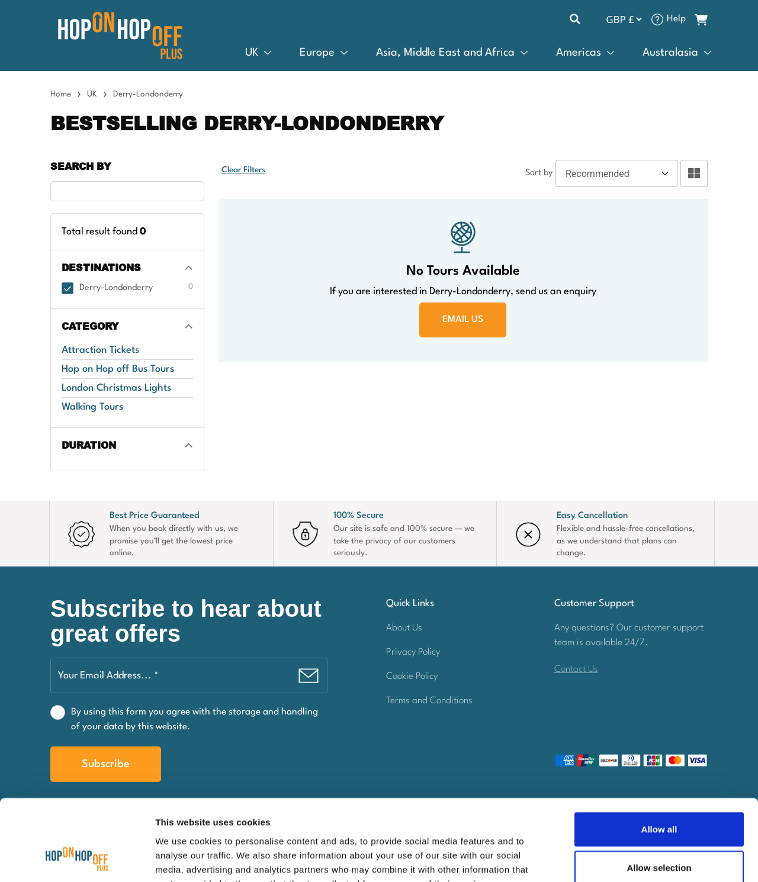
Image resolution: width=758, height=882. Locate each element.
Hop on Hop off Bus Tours (118, 369)
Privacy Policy (413, 652)
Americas (578, 52)
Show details (621, 859)
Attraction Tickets (100, 350)
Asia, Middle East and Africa (445, 52)
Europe (317, 52)
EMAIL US (462, 319)
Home (60, 94)
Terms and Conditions (429, 701)
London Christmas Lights (116, 388)
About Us (404, 628)
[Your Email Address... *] (188, 675)
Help (676, 19)
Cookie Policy (412, 676)
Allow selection (659, 795)
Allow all (659, 756)
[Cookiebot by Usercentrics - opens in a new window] (77, 859)
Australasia (670, 52)
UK (251, 52)
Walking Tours (92, 407)
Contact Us (576, 669)
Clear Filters (243, 170)
